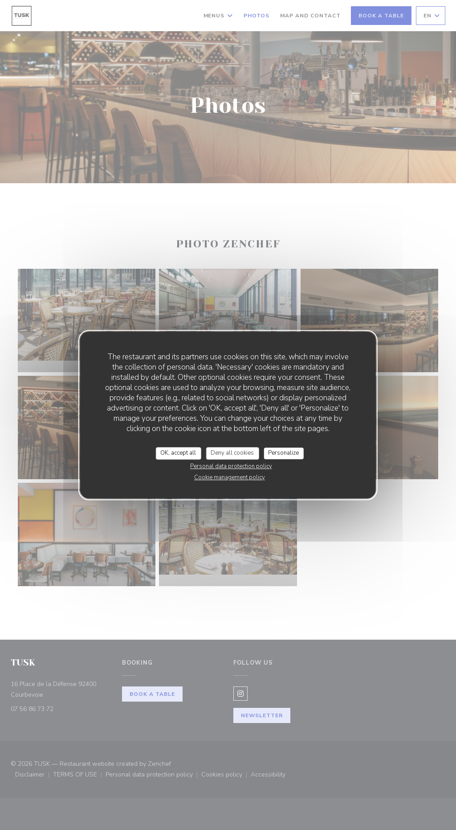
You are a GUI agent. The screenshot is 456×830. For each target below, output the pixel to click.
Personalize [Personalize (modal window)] (283, 453)
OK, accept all (178, 453)
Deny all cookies (232, 453)
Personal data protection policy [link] (231, 466)
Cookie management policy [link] (229, 477)
